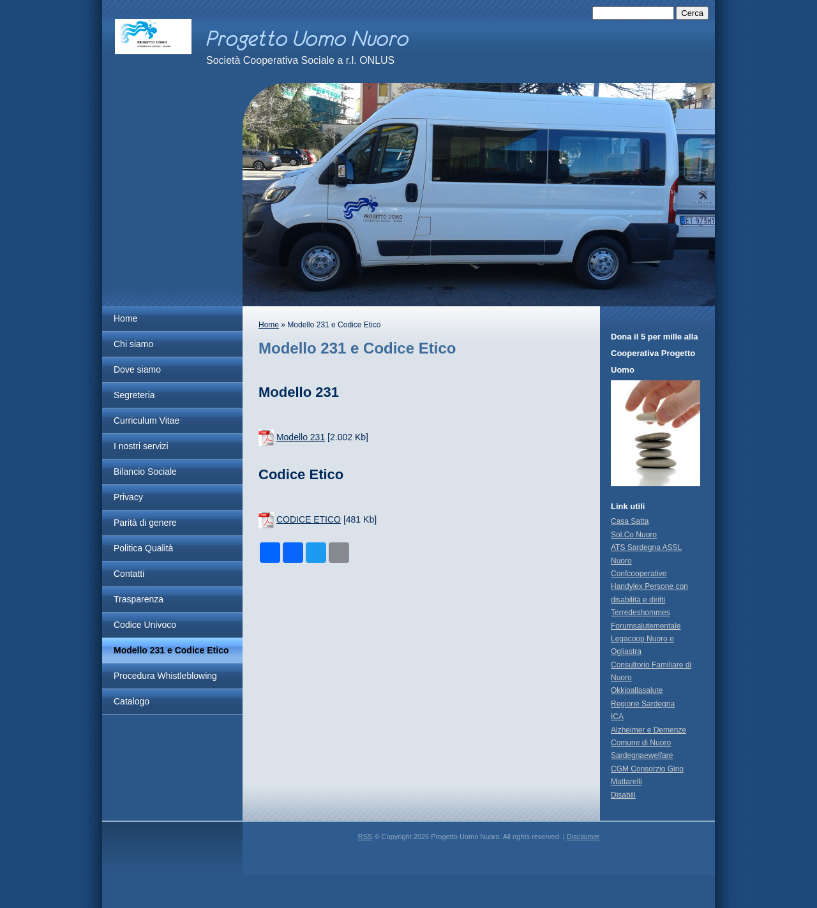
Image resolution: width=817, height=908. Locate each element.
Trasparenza (138, 599)
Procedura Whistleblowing (165, 676)
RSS (365, 836)
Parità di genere (145, 522)
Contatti (129, 574)
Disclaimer (583, 836)
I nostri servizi (141, 446)
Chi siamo (133, 344)
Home (125, 318)
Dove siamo (137, 369)
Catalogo (131, 701)
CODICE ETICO (308, 519)
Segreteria (134, 395)
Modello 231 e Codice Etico (171, 650)
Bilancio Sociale (145, 471)
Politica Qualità (143, 548)
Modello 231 (300, 437)
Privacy (128, 497)
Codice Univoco (145, 625)
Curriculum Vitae (146, 420)
